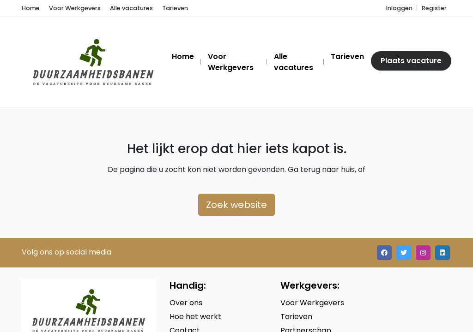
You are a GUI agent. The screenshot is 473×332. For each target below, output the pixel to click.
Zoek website (236, 204)
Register (434, 8)
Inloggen (399, 8)
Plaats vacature (411, 60)
